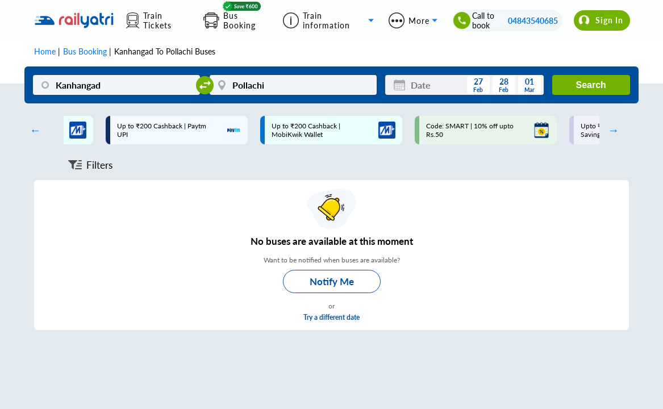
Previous (32, 130)
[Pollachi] (293, 85)
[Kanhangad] (116, 85)
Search (591, 85)
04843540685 (533, 21)
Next (611, 130)
